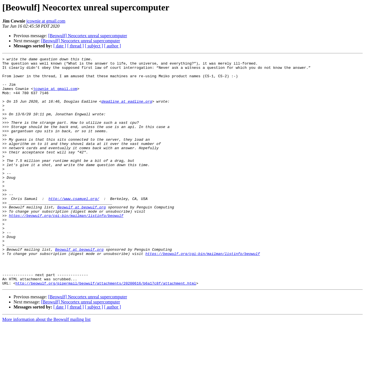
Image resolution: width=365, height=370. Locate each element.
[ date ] (59, 45)
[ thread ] (75, 45)
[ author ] (112, 45)
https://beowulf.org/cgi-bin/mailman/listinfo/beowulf (66, 247)
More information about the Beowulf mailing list (46, 365)
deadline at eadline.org (126, 110)
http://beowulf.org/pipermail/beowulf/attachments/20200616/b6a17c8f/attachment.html (106, 328)
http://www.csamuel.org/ (74, 227)
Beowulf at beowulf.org (81, 237)
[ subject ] (94, 45)
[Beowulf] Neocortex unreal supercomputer (87, 35)
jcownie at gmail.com (45, 21)
